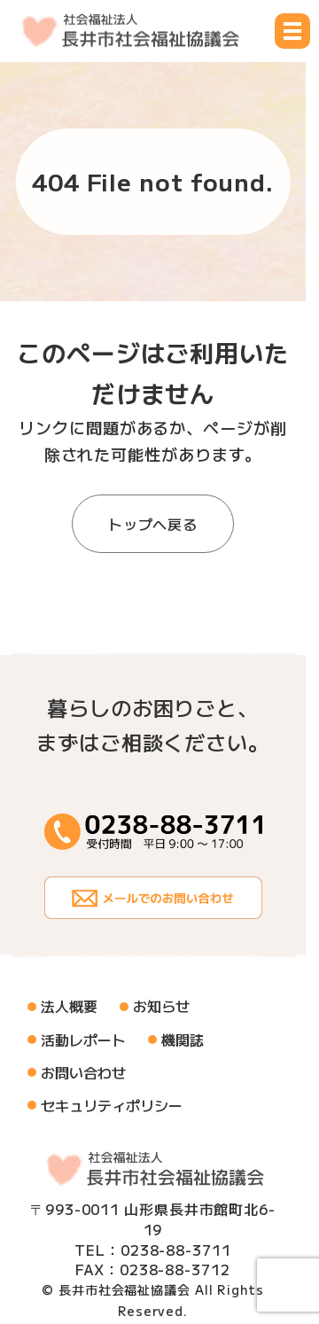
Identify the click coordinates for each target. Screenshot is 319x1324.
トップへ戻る (153, 523)
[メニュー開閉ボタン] (292, 31)
